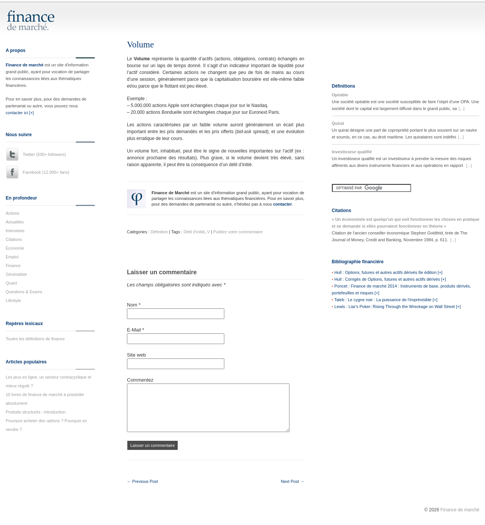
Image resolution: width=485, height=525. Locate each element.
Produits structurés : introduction (36, 412)
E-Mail (135, 330)
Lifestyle (13, 300)
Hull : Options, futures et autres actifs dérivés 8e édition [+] (388, 272)
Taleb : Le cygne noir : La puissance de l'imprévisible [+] (385, 299)
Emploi (12, 257)
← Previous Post (142, 481)
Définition (159, 231)
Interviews (15, 230)
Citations (14, 239)
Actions (12, 213)
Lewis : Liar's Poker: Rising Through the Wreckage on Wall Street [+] (397, 306)
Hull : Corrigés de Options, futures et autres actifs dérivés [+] (390, 279)
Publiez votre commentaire (238, 231)
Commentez (140, 380)
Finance (13, 265)
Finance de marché (25, 65)
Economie (15, 248)
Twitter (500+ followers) (44, 154)
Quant (11, 283)
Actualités (15, 222)
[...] (462, 108)
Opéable (340, 95)
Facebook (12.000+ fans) (46, 172)
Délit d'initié (194, 231)
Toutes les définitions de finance (35, 338)
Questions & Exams (24, 291)
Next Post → (292, 481)
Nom (134, 305)
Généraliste (16, 274)
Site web (136, 355)
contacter (282, 204)
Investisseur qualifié (352, 151)
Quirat (338, 123)
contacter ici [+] (20, 112)
